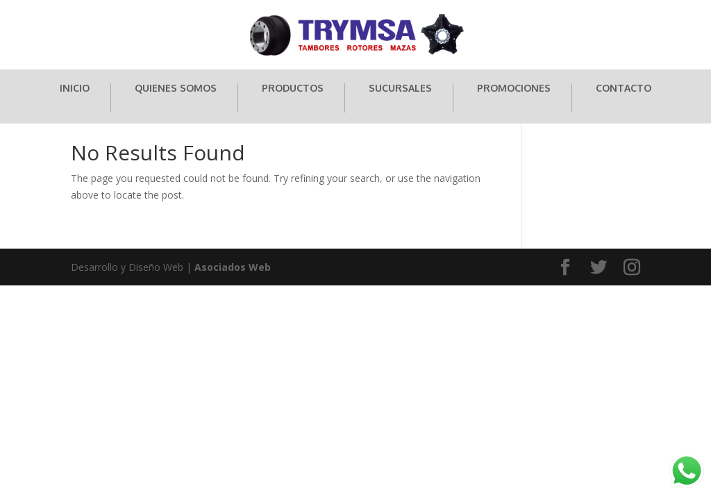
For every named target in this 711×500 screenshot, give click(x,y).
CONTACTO (623, 88)
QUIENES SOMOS (176, 88)
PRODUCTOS (293, 88)
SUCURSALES (400, 88)
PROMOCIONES (514, 88)
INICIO (75, 88)
